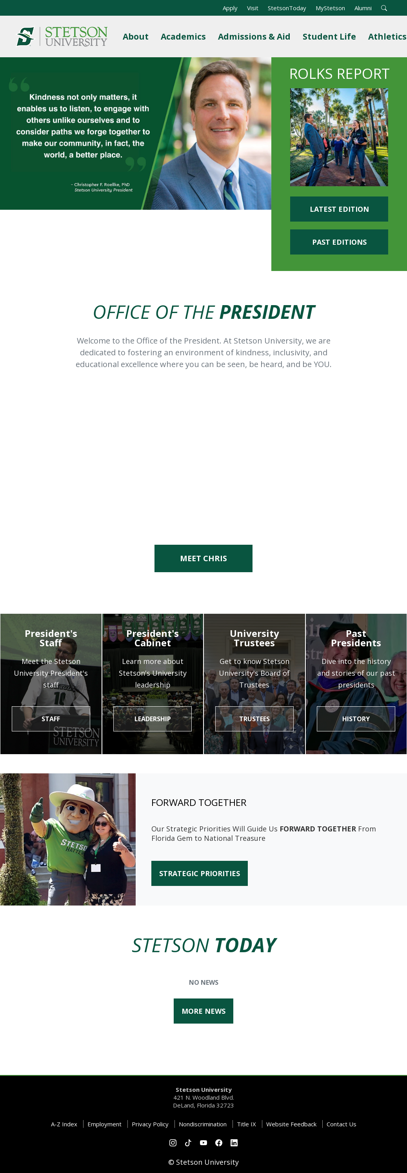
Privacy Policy (150, 1124)
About (137, 36)
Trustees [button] (254, 719)
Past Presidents (356, 638)
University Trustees (254, 638)
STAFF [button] (51, 719)
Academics (185, 36)
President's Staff (51, 638)
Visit (252, 8)
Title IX (246, 1124)
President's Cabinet (152, 638)
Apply (230, 8)
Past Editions (339, 242)
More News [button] (203, 1011)
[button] (384, 8)
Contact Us (341, 1124)
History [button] (356, 719)
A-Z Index (64, 1124)
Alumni (363, 8)
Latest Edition (339, 209)
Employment (104, 1124)
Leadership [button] (152, 719)
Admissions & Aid (256, 36)
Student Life (331, 36)
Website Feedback (291, 1124)
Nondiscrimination (203, 1124)
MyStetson (330, 8)
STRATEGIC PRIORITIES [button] (199, 873)
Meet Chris (203, 558)
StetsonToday (287, 8)
